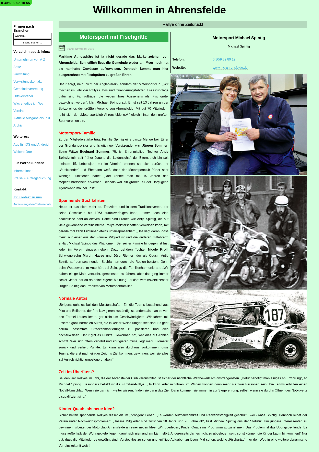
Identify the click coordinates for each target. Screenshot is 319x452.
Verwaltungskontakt (27, 81)
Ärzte (17, 67)
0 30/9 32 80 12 (224, 59)
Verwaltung (21, 74)
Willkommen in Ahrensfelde (159, 10)
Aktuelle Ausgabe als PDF (32, 118)
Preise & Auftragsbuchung (32, 178)
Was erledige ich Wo (28, 103)
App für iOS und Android (31, 144)
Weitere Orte (22, 152)
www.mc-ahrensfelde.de (230, 67)
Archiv (17, 125)
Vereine (18, 110)
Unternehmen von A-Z (29, 59)
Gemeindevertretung (28, 89)
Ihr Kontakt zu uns (27, 197)
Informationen (23, 171)
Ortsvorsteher (23, 96)
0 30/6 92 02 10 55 (15, 3)
